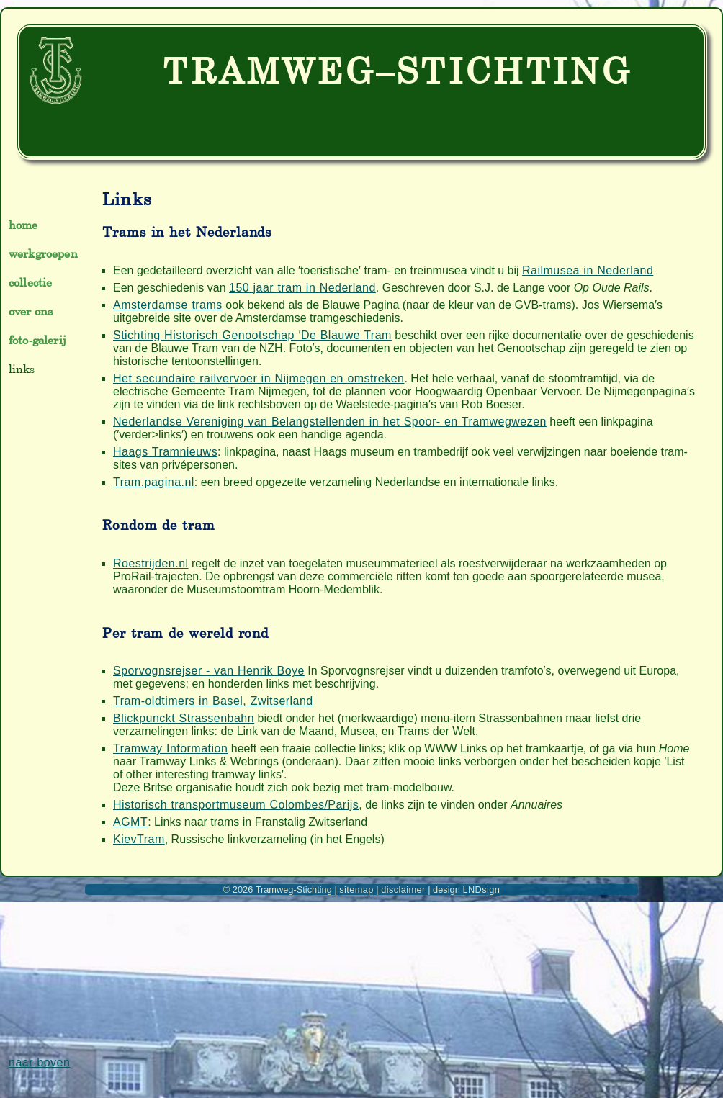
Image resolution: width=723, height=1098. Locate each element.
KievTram (139, 839)
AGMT (130, 822)
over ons (31, 311)
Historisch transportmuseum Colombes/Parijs (236, 804)
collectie (30, 282)
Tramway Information (170, 748)
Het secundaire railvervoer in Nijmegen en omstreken (258, 378)
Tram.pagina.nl (153, 482)
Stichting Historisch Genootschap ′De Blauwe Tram (252, 335)
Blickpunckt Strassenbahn (183, 718)
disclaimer (403, 889)
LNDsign (481, 889)
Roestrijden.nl (151, 563)
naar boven (39, 1062)
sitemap (356, 889)
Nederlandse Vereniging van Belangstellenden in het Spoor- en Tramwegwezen (330, 421)
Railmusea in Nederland (587, 270)
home (23, 224)
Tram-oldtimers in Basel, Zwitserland (213, 701)
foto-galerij (37, 340)
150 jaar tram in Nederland (302, 288)
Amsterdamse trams (168, 305)
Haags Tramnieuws (165, 452)
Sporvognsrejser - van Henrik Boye (209, 671)
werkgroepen (43, 253)
